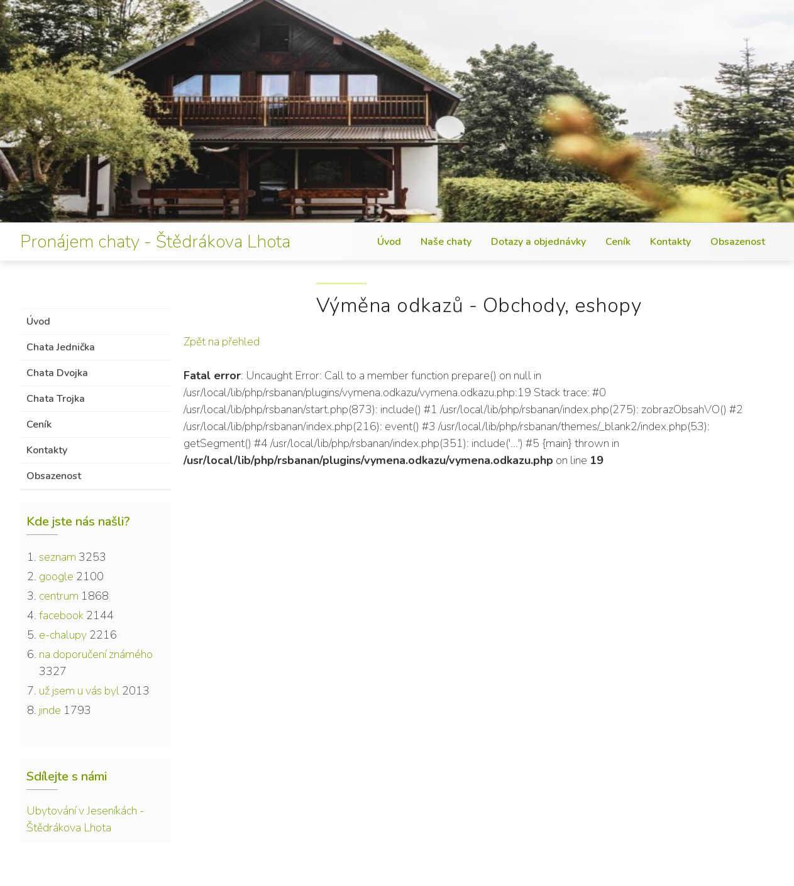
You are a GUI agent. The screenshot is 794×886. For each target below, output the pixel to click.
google (56, 576)
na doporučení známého (96, 654)
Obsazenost (737, 242)
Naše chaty (446, 242)
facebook (61, 615)
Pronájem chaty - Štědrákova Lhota (155, 242)
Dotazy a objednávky (538, 242)
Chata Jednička (60, 347)
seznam (57, 557)
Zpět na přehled (222, 341)
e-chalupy (63, 634)
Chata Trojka (55, 399)
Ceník (618, 242)
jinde (50, 710)
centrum (59, 595)
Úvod (389, 242)
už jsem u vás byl (79, 690)
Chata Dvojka (57, 373)
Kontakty (670, 242)
